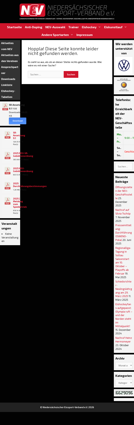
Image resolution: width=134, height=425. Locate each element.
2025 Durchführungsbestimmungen (30, 184)
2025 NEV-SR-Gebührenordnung (23, 154)
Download (18, 121)
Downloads (8, 78)
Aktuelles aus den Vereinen (10, 57)
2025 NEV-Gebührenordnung (23, 169)
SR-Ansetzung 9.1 (19, 135)
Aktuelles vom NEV (7, 45)
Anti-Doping (33, 27)
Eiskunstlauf (116, 27)
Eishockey (92, 27)
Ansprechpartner (9, 69)
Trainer (73, 27)
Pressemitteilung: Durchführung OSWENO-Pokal (123, 232)
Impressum (84, 35)
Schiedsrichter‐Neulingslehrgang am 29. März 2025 (123, 289)
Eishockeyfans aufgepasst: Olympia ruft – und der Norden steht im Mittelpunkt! (123, 315)
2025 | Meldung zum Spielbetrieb (20, 202)
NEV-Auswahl (55, 27)
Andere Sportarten (58, 35)
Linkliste (6, 84)
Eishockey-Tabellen (8, 93)
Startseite (14, 27)
